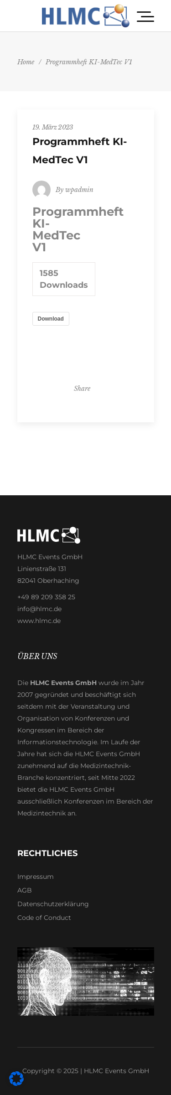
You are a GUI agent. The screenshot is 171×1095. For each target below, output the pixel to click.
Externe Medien (39, 166)
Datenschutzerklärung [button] (88, 331)
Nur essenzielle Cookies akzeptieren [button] (85, 279)
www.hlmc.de (39, 621)
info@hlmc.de (39, 609)
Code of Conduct (44, 917)
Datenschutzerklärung (53, 904)
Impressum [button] (126, 331)
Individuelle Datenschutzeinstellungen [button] (85, 306)
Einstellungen (104, 101)
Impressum (35, 876)
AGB (24, 890)
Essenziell (30, 124)
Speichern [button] (85, 256)
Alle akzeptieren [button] (85, 232)
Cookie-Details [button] (48, 331)
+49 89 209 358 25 (46, 597)
